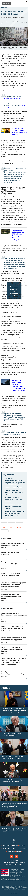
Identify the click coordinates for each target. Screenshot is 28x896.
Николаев (19, 527)
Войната (4, 7)
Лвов (4, 527)
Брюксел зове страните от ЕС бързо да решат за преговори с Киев (15, 513)
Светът (5, 848)
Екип (20, 864)
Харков (11, 527)
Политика (15, 845)
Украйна (12, 523)
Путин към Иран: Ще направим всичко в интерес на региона (12, 757)
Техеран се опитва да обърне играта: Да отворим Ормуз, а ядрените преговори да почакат (14, 805)
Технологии (22, 848)
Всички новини (7, 845)
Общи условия (14, 860)
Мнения (18, 851)
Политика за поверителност (11, 862)
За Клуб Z (15, 864)
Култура (15, 848)
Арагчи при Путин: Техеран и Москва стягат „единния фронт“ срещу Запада (14, 830)
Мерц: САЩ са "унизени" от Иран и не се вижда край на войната (14, 781)
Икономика (22, 845)
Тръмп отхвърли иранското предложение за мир (14, 492)
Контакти (8, 864)
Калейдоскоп (11, 851)
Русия (4, 523)
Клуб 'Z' (2, 22)
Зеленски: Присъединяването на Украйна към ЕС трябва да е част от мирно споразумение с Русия (15, 483)
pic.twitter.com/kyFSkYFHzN (12, 99)
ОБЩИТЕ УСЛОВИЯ (14, 893)
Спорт (9, 848)
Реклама (22, 862)
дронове (5, 530)
